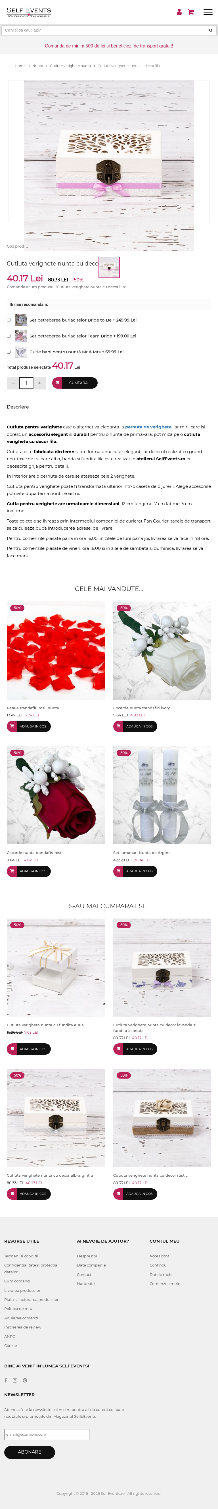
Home (22, 66)
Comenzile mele (165, 1283)
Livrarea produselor (22, 1290)
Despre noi (87, 1256)
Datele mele (161, 1274)
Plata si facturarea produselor (31, 1299)
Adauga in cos (33, 726)
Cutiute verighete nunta (72, 66)
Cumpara (78, 383)
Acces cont (159, 1256)
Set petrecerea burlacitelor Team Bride (71, 336)
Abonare (29, 1452)
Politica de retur (19, 1308)
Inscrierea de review (22, 1327)
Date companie (91, 1265)
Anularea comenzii (21, 1318)
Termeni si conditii (21, 1256)
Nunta (39, 66)
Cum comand (17, 1281)
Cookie (10, 1345)
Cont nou (158, 1265)
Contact (84, 1274)
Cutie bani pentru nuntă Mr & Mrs (65, 352)
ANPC (9, 1336)
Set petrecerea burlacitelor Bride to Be (71, 320)
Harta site (86, 1283)
